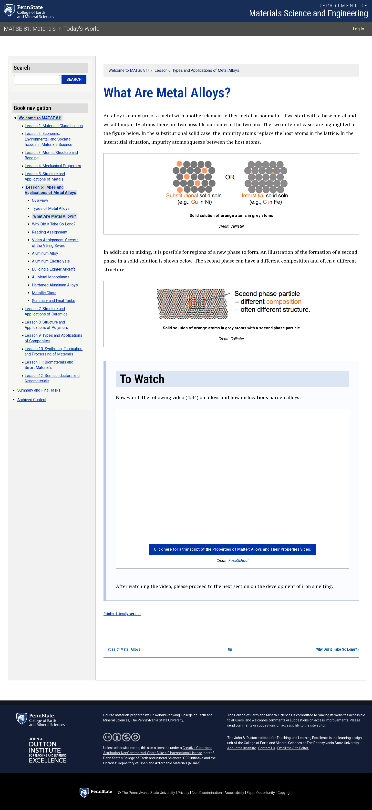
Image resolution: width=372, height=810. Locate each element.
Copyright (285, 792)
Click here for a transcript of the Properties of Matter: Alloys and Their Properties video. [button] (232, 549)
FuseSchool (238, 560)
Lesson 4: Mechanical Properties (53, 165)
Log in (358, 28)
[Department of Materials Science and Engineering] (308, 11)
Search (74, 79)
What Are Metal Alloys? (54, 216)
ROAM (194, 763)
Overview (40, 200)
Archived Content (31, 399)
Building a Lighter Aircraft (53, 269)
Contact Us (266, 748)
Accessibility (234, 792)
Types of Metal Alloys (121, 649)
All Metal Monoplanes (50, 277)
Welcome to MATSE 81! (128, 70)
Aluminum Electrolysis (51, 261)
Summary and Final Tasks (53, 300)
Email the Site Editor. (293, 748)
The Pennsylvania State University (148, 792)
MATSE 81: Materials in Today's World (52, 28)
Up (230, 649)
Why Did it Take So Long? (337, 649)
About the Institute (241, 748)
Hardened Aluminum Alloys (55, 285)
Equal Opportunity (261, 792)
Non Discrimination (207, 792)
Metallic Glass (44, 293)
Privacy (183, 792)
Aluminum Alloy (45, 253)
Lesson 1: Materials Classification (54, 125)
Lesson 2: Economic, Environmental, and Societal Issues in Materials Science (48, 139)
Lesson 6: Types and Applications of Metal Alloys (197, 70)
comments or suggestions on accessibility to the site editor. (281, 725)
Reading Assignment (49, 232)
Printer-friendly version (122, 613)
